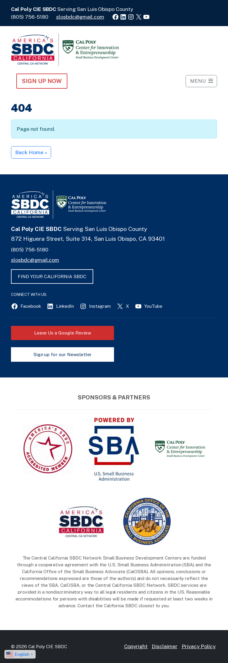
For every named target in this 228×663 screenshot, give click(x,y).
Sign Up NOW (41, 81)
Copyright (136, 646)
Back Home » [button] (31, 152)
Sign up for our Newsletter (62, 354)
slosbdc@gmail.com (80, 17)
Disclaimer (165, 646)
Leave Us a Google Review (62, 333)
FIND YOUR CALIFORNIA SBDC (52, 276)
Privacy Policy (199, 646)
